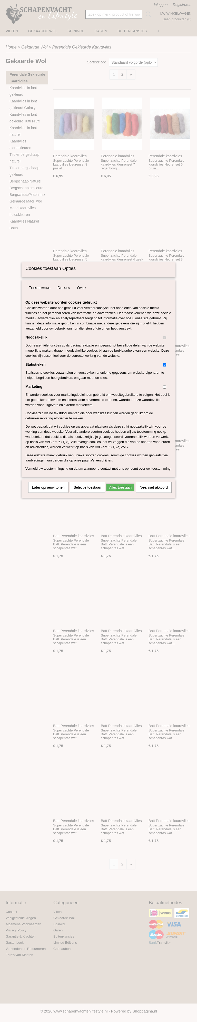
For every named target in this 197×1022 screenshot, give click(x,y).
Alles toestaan (120, 494)
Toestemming (39, 294)
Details (63, 294)
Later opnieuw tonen (48, 494)
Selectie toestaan (87, 494)
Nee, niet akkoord (154, 494)
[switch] (164, 344)
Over (81, 294)
